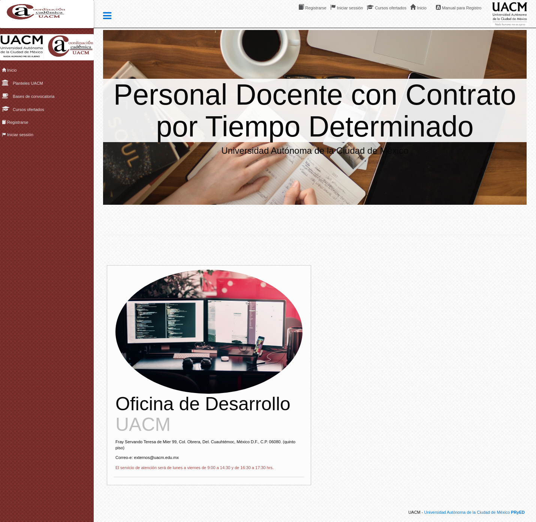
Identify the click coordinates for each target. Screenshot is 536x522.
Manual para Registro (458, 7)
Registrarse (15, 122)
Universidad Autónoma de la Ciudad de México (474, 512)
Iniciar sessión (17, 134)
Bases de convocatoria (28, 96)
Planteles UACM (22, 83)
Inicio (9, 70)
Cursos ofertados (23, 109)
